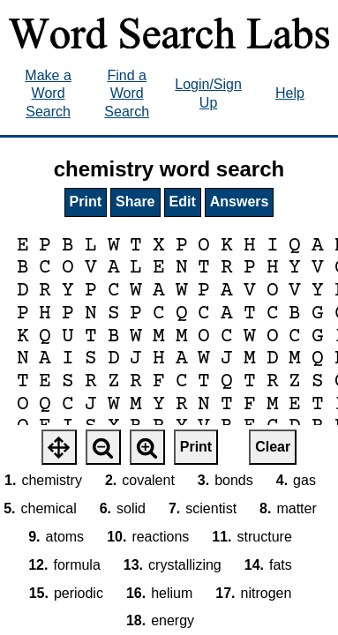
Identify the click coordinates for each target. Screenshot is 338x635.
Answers (239, 201)
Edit (182, 201)
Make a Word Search (48, 94)
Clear (272, 446)
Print (85, 201)
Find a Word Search (126, 94)
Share (135, 201)
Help (289, 93)
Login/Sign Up (208, 93)
